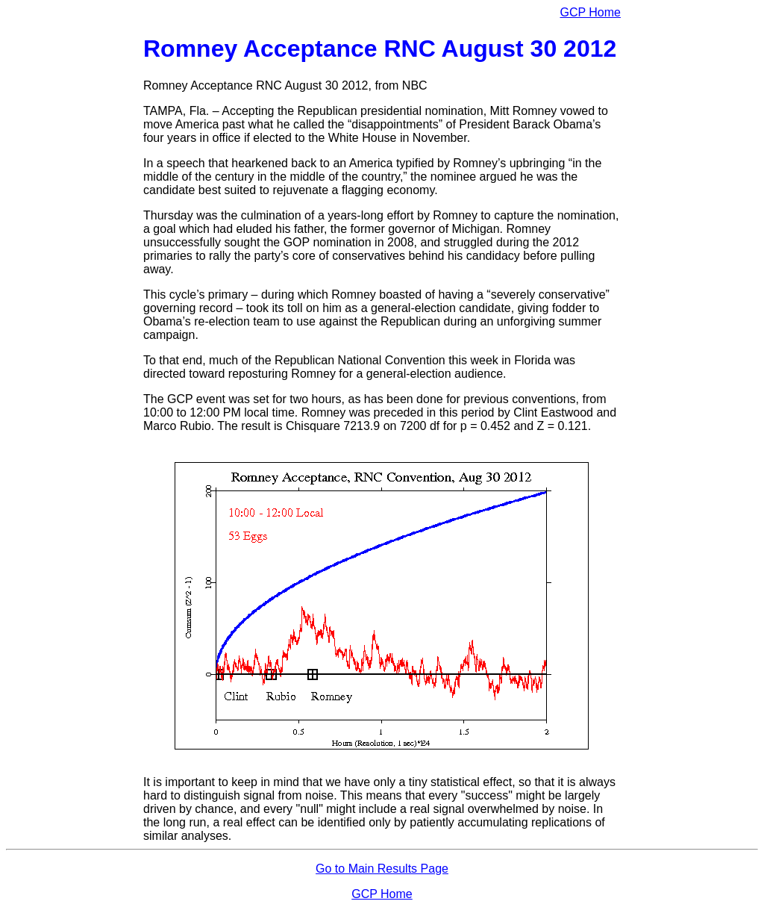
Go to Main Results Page (382, 868)
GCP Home (590, 12)
